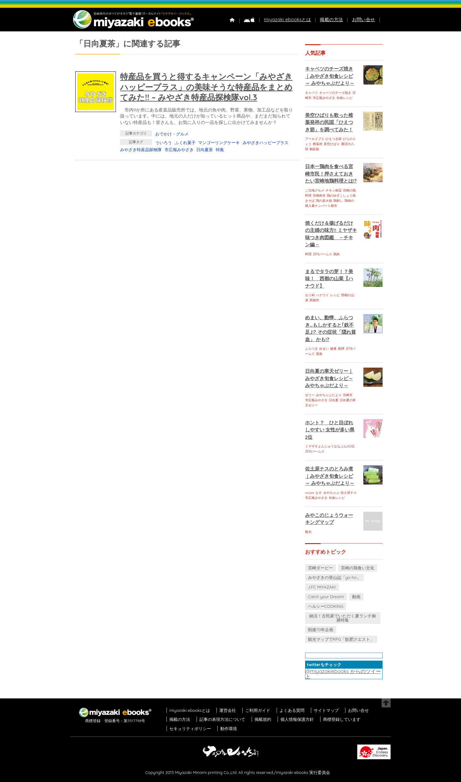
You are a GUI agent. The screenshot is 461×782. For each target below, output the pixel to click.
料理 (308, 254)
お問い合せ (363, 19)
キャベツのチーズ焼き (335, 93)
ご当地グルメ (314, 190)
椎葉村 (317, 144)
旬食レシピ (344, 98)
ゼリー (310, 395)
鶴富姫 (314, 149)
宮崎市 (347, 395)
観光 (308, 532)
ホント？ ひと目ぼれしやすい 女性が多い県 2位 (329, 430)
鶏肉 (336, 254)
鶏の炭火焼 (324, 201)
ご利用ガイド (257, 710)
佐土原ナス (349, 493)
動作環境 (228, 728)
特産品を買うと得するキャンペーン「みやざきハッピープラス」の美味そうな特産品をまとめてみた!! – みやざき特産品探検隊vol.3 (206, 86)
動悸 (341, 348)
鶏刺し (338, 201)
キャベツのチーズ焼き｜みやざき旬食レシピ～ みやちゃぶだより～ (329, 76)
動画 (356, 596)
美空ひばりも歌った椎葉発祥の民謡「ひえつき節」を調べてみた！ (329, 122)
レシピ (335, 295)
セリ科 (310, 295)
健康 (333, 348)
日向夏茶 (204, 149)
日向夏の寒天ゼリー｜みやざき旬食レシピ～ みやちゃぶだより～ (329, 378)
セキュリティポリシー (190, 728)
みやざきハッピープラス (265, 142)
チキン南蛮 (334, 190)
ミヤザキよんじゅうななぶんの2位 (330, 446)
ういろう (163, 142)
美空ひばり (332, 144)
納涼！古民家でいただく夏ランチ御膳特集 (342, 618)
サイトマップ (326, 710)
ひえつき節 (334, 139)
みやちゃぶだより (329, 395)
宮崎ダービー (320, 567)
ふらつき (311, 348)
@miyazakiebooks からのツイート (343, 674)
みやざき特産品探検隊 (141, 149)
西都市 (314, 300)
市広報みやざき (179, 149)
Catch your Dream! (326, 596)
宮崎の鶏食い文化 (357, 567)
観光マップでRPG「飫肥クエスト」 (341, 639)
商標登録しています (341, 719)
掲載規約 (263, 719)
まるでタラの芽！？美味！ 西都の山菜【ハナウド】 (329, 278)
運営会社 (227, 710)
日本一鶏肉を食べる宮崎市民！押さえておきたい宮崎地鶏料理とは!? (331, 173)
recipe (309, 493)
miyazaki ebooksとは (287, 19)
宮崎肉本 (319, 195)
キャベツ (311, 93)
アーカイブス (314, 139)
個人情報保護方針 (297, 719)
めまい (324, 348)
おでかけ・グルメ (172, 133)
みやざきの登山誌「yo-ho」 (334, 577)
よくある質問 (291, 710)
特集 (220, 149)
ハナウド (322, 295)
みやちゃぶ (331, 493)
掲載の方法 (331, 19)
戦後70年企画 (320, 629)
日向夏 (333, 400)
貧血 (319, 354)
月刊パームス (322, 254)
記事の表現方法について (222, 719)
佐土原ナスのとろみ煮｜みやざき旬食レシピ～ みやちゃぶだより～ (329, 476)
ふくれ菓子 (185, 142)
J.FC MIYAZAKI (322, 587)
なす (318, 493)
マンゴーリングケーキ (219, 142)
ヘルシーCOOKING (326, 606)
